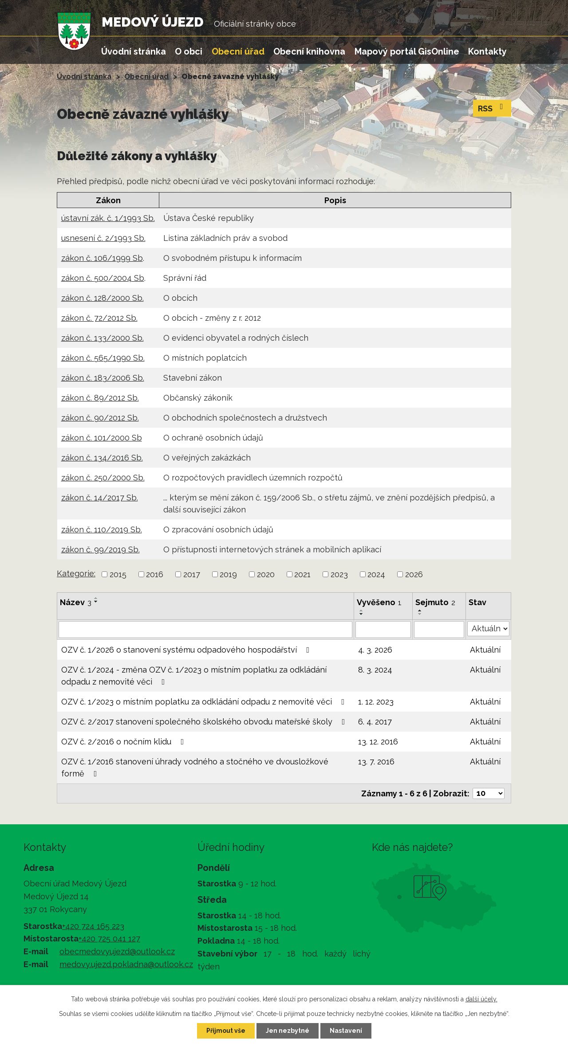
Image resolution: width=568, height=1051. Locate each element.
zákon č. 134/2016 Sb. (102, 457)
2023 (339, 574)
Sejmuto (435, 602)
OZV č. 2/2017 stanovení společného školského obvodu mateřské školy (205, 721)
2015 (118, 574)
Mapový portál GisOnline (407, 51)
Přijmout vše (225, 1030)
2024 (376, 574)
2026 (414, 574)
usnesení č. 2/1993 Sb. (103, 238)
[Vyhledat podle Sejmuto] (439, 629)
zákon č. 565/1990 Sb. (103, 357)
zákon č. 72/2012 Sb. (99, 318)
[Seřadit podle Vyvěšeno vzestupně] (362, 610)
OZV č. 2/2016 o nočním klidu (124, 741)
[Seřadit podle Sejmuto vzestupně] (420, 610)
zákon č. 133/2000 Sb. (102, 337)
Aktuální (485, 649)
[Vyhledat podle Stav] (488, 628)
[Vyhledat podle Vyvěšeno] (383, 629)
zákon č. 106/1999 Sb (102, 258)
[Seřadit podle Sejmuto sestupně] (420, 614)
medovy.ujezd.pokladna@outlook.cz (126, 964)
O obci (188, 51)
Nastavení (346, 1030)
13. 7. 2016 (376, 761)
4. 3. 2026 (375, 649)
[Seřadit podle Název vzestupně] (96, 598)
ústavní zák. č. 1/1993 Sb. (108, 218)
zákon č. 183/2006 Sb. (102, 377)
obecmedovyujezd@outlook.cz (117, 951)
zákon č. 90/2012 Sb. (100, 417)
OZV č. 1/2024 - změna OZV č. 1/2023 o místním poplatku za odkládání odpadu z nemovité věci (194, 675)
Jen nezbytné (287, 1030)
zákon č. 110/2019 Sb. (101, 529)
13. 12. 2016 (378, 741)
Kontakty (487, 51)
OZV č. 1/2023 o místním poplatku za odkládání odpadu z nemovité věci (204, 701)
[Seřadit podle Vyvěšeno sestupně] (362, 614)
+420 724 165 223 (93, 926)
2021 (302, 574)
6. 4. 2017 (375, 721)
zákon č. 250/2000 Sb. (103, 477)
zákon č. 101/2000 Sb (101, 437)
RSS (492, 107)
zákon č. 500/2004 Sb (102, 278)
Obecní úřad (238, 51)
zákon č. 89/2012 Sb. (100, 397)
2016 (154, 574)
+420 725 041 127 (109, 938)
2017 (191, 574)
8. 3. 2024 (375, 669)
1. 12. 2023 (376, 701)
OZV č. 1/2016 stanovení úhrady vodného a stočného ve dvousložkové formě (194, 767)
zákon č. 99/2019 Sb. (100, 549)
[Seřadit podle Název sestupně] (96, 601)
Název (75, 602)
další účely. (481, 999)
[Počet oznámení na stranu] (489, 793)
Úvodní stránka (133, 51)
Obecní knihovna (309, 51)
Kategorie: (76, 573)
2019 (228, 574)
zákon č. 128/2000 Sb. (102, 298)
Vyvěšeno (379, 602)
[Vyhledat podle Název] (205, 629)
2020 (266, 574)
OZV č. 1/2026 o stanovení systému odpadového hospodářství (187, 649)
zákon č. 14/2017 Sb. (99, 497)
